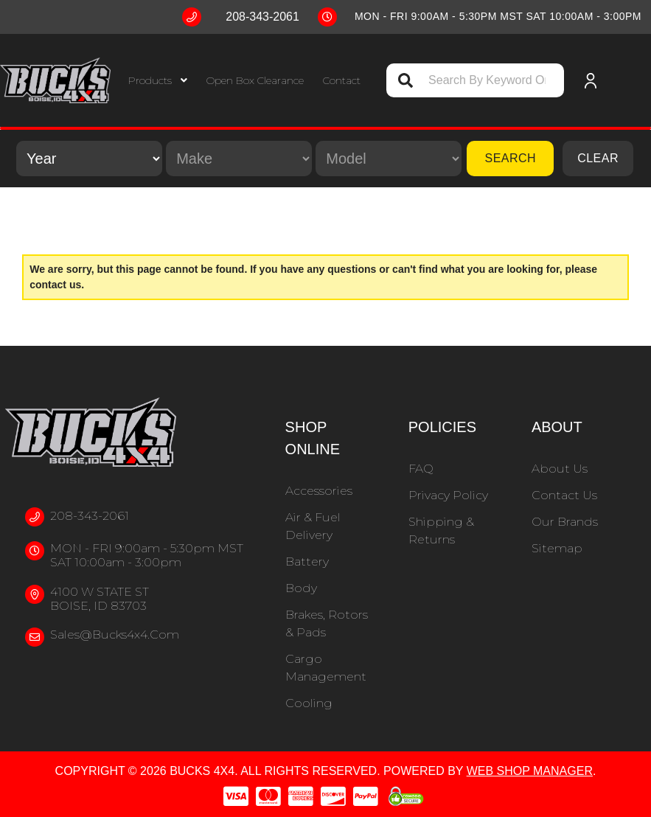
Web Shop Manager (530, 771)
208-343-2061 (89, 516)
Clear (598, 158)
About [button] (557, 427)
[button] (157, 81)
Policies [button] (442, 427)
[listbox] (89, 158)
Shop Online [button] (312, 438)
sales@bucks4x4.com (114, 634)
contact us (55, 285)
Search (510, 158)
